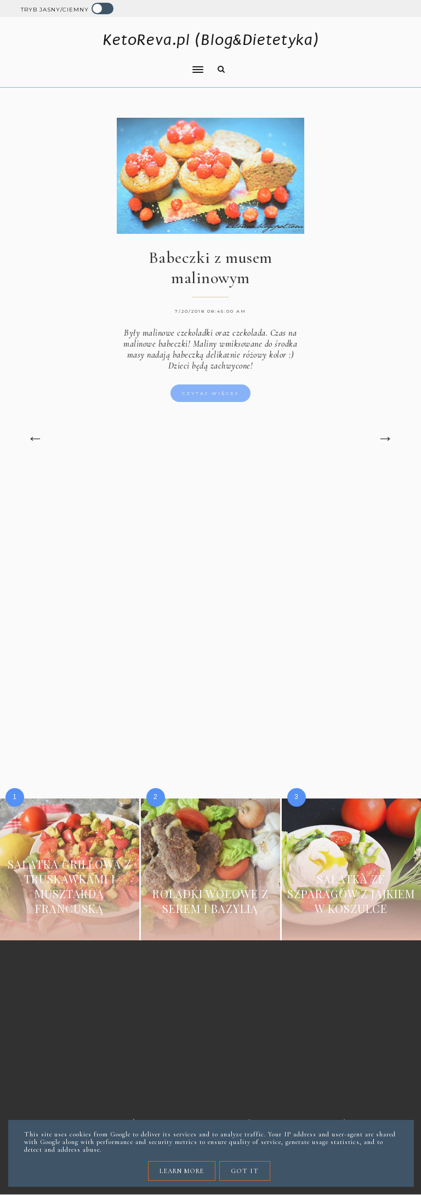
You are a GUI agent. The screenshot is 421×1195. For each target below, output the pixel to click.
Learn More (182, 1171)
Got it (245, 1171)
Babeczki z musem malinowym (210, 268)
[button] (109, 62)
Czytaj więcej (210, 393)
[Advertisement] (211, 565)
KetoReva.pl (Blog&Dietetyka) (210, 40)
